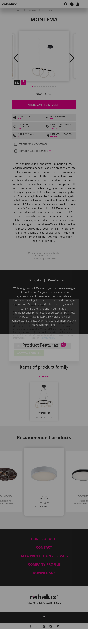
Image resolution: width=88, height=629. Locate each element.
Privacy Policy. (48, 322)
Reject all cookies (56, 330)
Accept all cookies (29, 337)
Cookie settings (27, 330)
